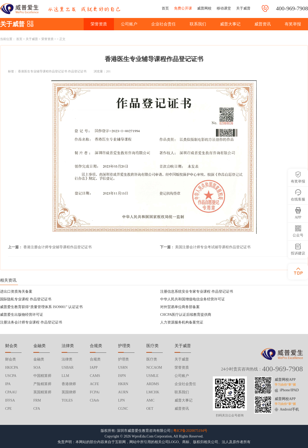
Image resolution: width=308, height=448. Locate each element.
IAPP (94, 367)
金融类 (38, 359)
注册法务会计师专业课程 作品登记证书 (31, 322)
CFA (36, 409)
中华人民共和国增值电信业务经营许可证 (192, 299)
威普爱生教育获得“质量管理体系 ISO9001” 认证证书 (41, 307)
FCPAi (95, 392)
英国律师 (69, 392)
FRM (37, 400)
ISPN (122, 376)
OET (149, 409)
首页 (165, 8)
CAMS (95, 376)
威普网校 (204, 8)
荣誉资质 (99, 24)
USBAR (68, 367)
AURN (123, 392)
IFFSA (10, 400)
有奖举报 (293, 24)
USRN (123, 367)
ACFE (94, 384)
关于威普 (243, 8)
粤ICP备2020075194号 (190, 431)
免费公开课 (183, 8)
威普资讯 (262, 24)
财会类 (10, 359)
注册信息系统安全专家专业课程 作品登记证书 (196, 291)
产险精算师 (42, 384)
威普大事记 (230, 24)
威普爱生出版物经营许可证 (21, 315)
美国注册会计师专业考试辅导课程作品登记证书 (213, 247)
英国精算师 (42, 392)
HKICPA (11, 367)
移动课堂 (224, 8)
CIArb (94, 400)
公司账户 (129, 24)
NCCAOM (154, 367)
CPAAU (11, 392)
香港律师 (69, 384)
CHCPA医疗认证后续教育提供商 (185, 315)
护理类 (123, 359)
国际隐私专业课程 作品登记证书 (25, 299)
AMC (150, 400)
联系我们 (198, 24)
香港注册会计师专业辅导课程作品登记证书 (57, 247)
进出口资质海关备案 (16, 291)
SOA (37, 367)
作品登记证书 (77, 71)
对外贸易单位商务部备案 (180, 307)
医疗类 (151, 359)
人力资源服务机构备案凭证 (181, 322)
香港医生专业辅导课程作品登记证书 (42, 71)
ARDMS (152, 384)
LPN (121, 400)
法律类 (67, 359)
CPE (8, 409)
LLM (65, 376)
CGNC (123, 409)
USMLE (152, 376)
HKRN (123, 384)
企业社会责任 (163, 24)
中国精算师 (42, 376)
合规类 (95, 359)
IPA (8, 384)
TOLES (67, 400)
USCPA (10, 376)
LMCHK (152, 392)
